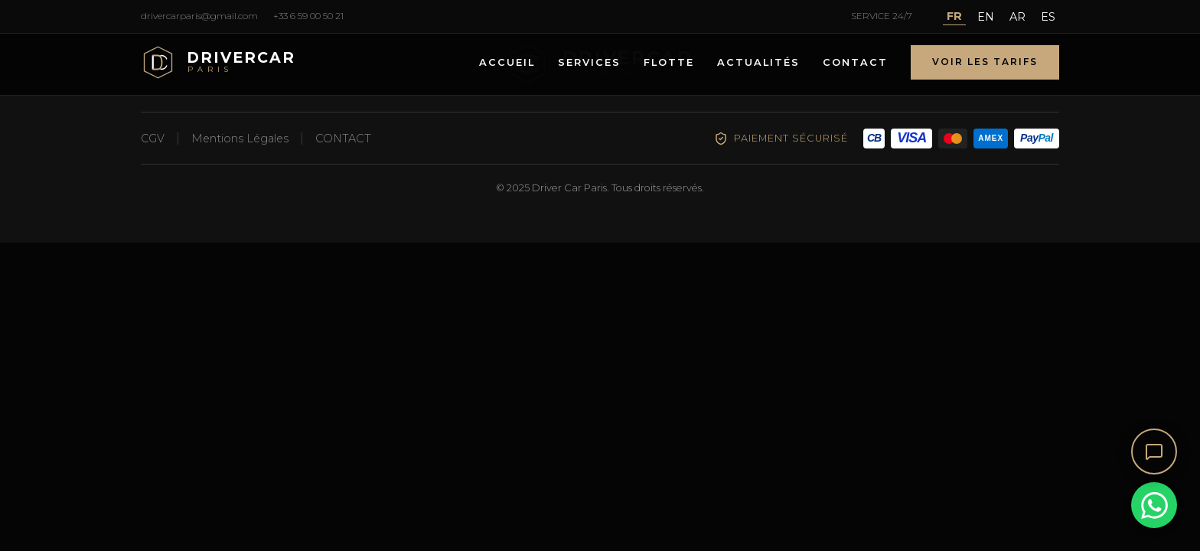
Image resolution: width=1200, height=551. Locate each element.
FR (954, 16)
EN (985, 17)
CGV (153, 138)
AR (1017, 17)
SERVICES (589, 62)
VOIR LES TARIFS (985, 61)
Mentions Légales (240, 138)
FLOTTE (669, 62)
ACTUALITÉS (758, 62)
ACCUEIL (507, 62)
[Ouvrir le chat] (1154, 451)
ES (1048, 17)
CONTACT (855, 62)
